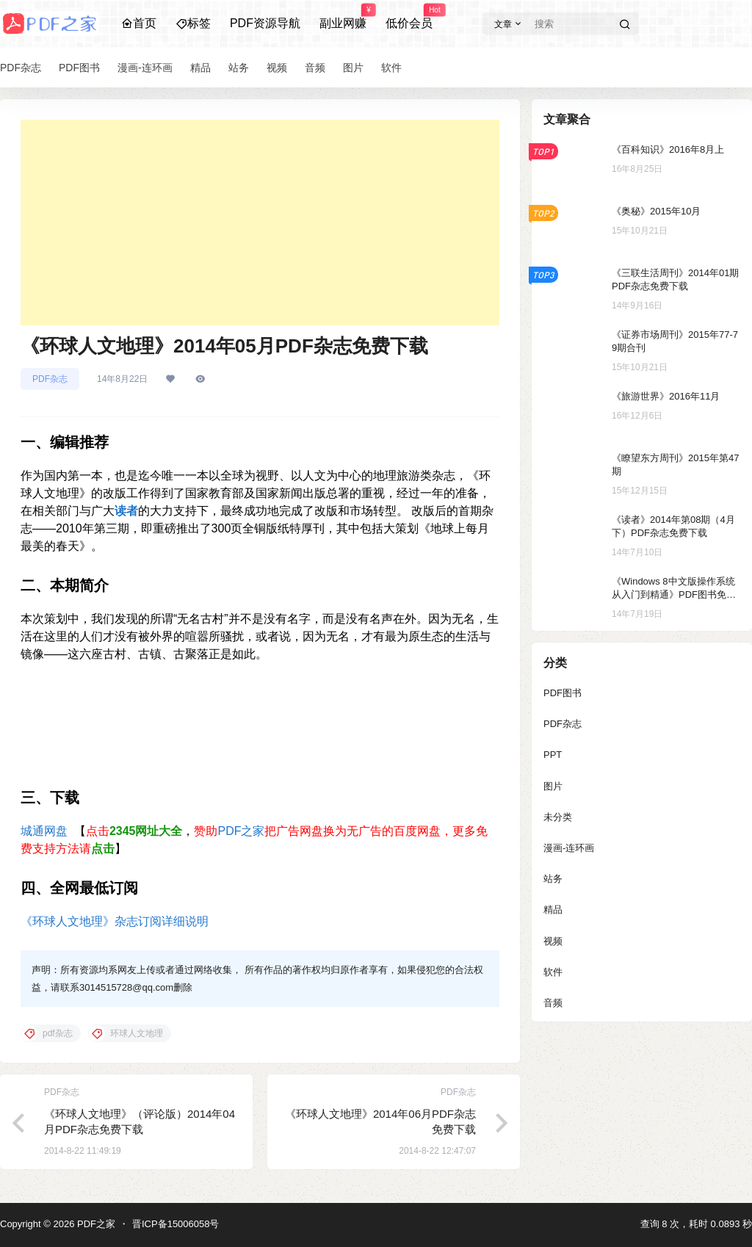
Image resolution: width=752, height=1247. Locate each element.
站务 (553, 878)
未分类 (557, 817)
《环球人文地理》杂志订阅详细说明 (115, 921)
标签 (193, 23)
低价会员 (409, 17)
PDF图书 (562, 692)
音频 (553, 1002)
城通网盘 (44, 831)
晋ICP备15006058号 (176, 1223)
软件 (553, 971)
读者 (126, 511)
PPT (552, 754)
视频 (553, 941)
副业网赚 (342, 17)
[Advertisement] (260, 222)
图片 (553, 786)
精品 (553, 909)
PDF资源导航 (265, 23)
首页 (138, 23)
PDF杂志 (50, 379)
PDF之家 (240, 831)
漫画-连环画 (568, 847)
